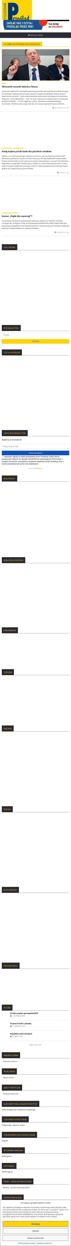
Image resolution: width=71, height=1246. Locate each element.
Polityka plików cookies (26, 1243)
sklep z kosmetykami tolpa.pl (14, 1040)
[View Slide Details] (35, 25)
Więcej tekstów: (35, 850)
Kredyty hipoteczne (11, 899)
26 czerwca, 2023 (60, 108)
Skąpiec (5, 946)
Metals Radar (8, 882)
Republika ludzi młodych (21, 839)
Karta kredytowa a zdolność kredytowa (18, 915)
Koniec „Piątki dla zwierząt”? (17, 216)
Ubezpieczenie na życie (12, 1008)
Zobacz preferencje (35, 1238)
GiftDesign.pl (7, 977)
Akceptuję (35, 1224)
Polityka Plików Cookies (12, 1115)
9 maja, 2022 (63, 172)
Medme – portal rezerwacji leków (16, 993)
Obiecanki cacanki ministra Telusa (20, 86)
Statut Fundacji (9, 1118)
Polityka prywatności (44, 1243)
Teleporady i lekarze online (13, 930)
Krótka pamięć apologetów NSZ (24, 818)
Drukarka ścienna (10, 866)
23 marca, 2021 (62, 232)
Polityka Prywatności (11, 1111)
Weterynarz (7, 961)
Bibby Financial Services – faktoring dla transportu (23, 1024)
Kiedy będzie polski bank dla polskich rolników (26, 151)
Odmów (35, 1231)
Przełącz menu (35, 35)
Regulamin (7, 1122)
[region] (35, 25)
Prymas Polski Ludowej (20, 828)
